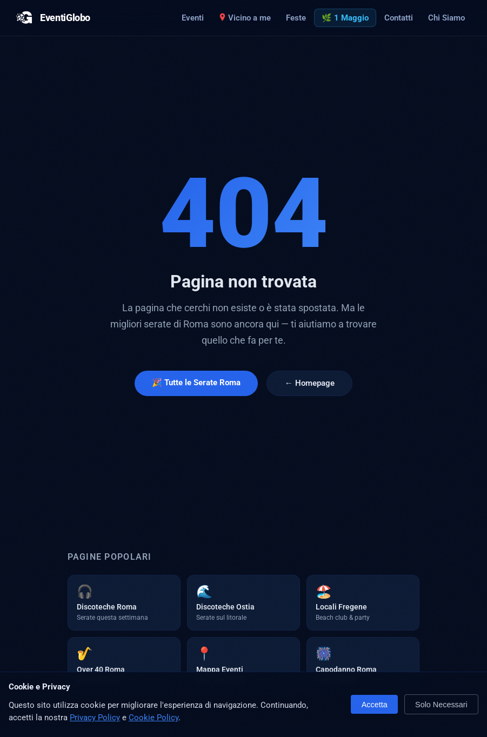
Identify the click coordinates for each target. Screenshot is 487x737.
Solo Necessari (441, 704)
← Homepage (309, 383)
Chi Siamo (446, 18)
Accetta (375, 704)
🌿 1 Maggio (345, 18)
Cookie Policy (153, 717)
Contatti (398, 18)
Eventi (193, 18)
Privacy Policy (95, 717)
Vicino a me (245, 18)
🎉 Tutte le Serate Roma (196, 382)
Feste (296, 18)
